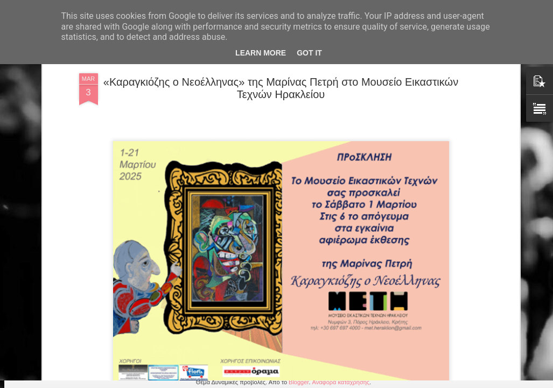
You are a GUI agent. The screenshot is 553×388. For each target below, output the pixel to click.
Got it (309, 52)
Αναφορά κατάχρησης (341, 382)
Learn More (260, 52)
